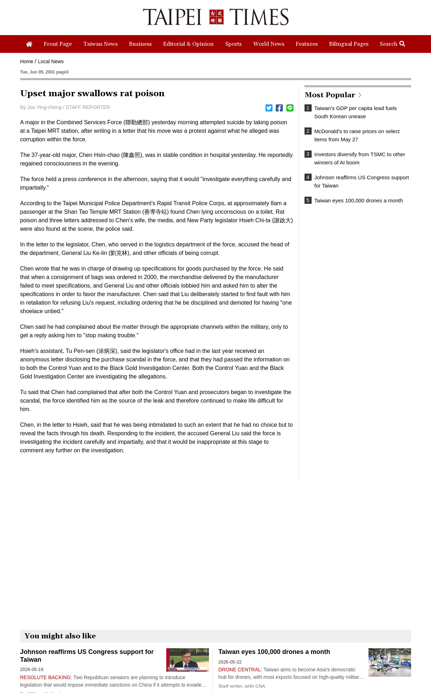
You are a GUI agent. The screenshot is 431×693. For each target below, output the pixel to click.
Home (26, 61)
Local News (51, 61)
